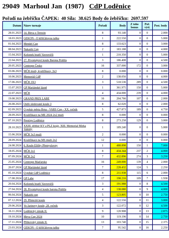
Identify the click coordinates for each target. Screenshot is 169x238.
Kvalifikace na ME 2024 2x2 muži (43, 114)
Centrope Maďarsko (35, 161)
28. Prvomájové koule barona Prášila (44, 189)
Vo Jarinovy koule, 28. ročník (40, 205)
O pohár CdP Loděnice (36, 172)
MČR (26, 93)
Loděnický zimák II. (35, 211)
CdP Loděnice (110, 6)
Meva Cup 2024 (32, 216)
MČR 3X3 (29, 82)
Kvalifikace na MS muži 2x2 (40, 139)
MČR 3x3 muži (32, 134)
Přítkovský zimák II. (35, 222)
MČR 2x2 (29, 156)
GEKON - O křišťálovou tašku (41, 38)
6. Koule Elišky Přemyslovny (40, 145)
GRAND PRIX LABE (36, 98)
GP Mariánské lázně (35, 87)
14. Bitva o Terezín (34, 32)
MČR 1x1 (29, 150)
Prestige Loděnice (33, 120)
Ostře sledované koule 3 (37, 103)
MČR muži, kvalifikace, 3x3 (39, 71)
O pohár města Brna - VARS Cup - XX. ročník (50, 109)
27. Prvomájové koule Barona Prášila (45, 60)
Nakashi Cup (30, 49)
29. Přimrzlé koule (34, 200)
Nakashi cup (30, 194)
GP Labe (28, 178)
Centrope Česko (32, 65)
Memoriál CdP (32, 76)
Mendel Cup (30, 43)
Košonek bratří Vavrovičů (38, 54)
